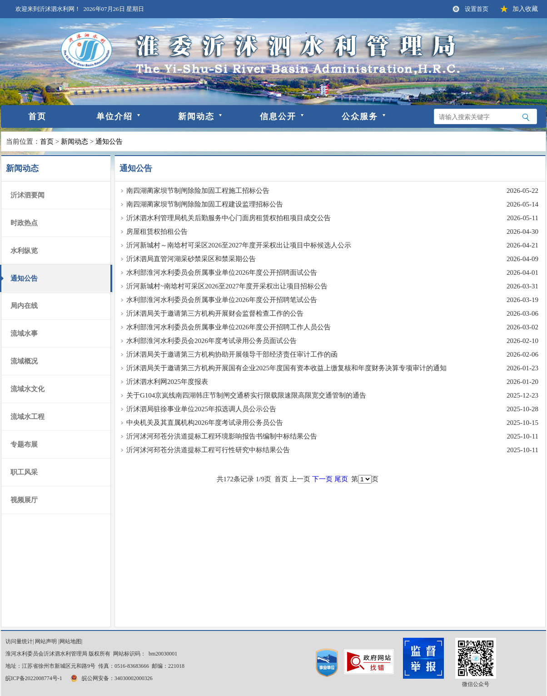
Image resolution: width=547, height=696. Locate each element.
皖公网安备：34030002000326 (111, 678)
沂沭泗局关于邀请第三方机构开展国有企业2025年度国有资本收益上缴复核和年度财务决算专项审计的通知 (286, 368)
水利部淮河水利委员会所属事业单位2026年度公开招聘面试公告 (221, 272)
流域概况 (24, 361)
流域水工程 (27, 416)
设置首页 (476, 8)
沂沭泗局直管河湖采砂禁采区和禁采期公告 (191, 258)
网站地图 (70, 641)
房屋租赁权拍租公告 (157, 231)
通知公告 (109, 141)
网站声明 (46, 641)
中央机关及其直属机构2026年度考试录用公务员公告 (204, 422)
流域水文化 (27, 389)
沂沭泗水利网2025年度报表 (167, 381)
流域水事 (24, 333)
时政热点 (24, 223)
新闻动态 (196, 116)
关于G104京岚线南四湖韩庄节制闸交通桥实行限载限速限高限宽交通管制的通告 (246, 395)
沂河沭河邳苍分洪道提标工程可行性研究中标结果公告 (208, 450)
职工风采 (24, 472)
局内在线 (24, 305)
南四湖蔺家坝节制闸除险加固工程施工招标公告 (197, 190)
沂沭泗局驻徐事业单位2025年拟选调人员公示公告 (201, 409)
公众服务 (360, 116)
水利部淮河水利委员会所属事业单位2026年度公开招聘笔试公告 (221, 299)
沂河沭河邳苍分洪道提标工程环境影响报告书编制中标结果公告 (221, 436)
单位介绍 (114, 116)
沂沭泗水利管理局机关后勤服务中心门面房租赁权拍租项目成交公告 (228, 218)
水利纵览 (24, 250)
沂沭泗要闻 (27, 195)
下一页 (322, 479)
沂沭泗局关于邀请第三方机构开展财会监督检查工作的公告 (214, 313)
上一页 (300, 479)
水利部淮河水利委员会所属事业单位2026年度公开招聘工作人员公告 (228, 327)
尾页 (341, 479)
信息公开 (278, 116)
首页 (37, 116)
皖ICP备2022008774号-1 (33, 678)
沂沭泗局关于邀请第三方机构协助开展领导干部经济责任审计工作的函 (232, 354)
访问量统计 (19, 641)
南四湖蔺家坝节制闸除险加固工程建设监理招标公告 (204, 204)
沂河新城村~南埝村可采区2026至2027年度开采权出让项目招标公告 (227, 286)
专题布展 (24, 444)
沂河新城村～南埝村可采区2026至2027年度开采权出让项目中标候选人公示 (238, 245)
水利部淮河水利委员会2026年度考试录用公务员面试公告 (211, 340)
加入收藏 (525, 8)
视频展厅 (24, 500)
